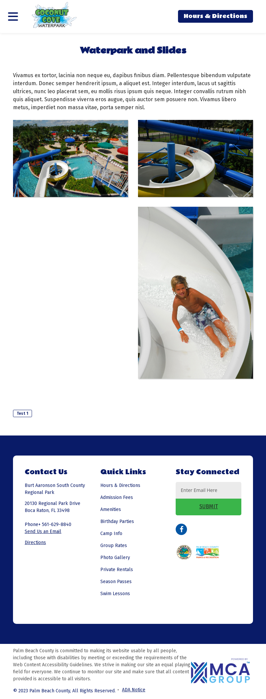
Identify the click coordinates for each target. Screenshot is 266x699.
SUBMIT (208, 506)
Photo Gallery (115, 557)
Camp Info (111, 533)
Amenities (110, 509)
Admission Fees (116, 497)
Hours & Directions (215, 16)
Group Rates (113, 545)
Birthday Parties (117, 521)
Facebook (181, 529)
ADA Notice (133, 690)
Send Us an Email (43, 531)
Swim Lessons (115, 593)
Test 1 (22, 413)
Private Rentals (116, 569)
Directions (35, 542)
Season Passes (116, 581)
